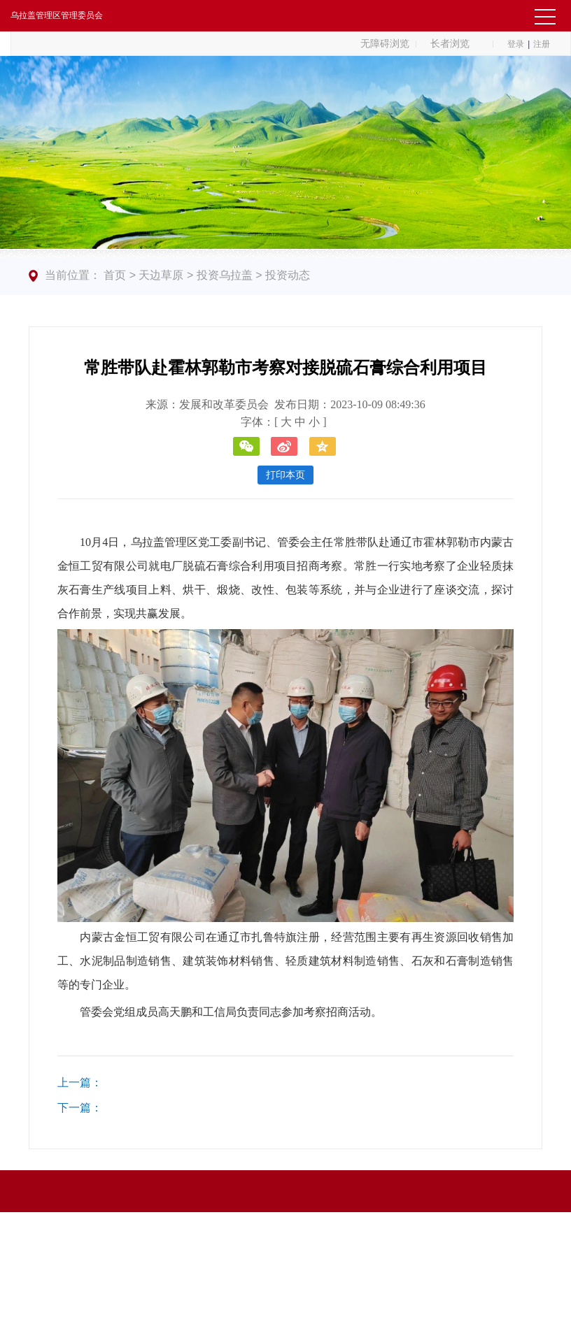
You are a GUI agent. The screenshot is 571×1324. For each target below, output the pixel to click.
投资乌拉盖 (225, 275)
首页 (115, 275)
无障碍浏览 (384, 43)
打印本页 (285, 475)
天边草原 (161, 275)
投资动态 (287, 275)
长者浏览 (450, 43)
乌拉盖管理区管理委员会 (56, 15)
